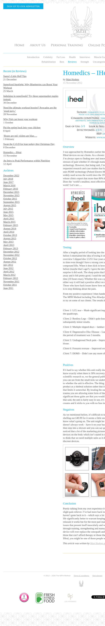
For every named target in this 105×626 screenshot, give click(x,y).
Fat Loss (61, 57)
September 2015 (11, 202)
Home (19, 45)
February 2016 (10, 188)
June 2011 (8, 288)
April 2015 (8, 218)
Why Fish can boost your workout (20, 119)
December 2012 (11, 251)
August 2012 (9, 261)
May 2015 (8, 215)
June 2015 (8, 212)
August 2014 (9, 228)
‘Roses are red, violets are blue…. (20, 135)
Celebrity (48, 57)
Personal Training (67, 45)
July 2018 (8, 179)
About (37, 45)
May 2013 (8, 241)
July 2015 (8, 208)
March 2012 (9, 275)
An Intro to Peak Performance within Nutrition (26, 160)
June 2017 (8, 182)
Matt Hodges (72, 79)
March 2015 (9, 222)
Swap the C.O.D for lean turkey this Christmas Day (29, 144)
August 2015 (9, 205)
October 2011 (10, 285)
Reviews (72, 61)
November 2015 (11, 195)
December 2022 (11, 175)
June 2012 (8, 268)
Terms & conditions (81, 576)
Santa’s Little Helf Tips (15, 76)
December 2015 (11, 192)
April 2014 (8, 232)
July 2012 (8, 265)
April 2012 (8, 271)
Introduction (33, 57)
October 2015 (10, 198)
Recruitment (97, 576)
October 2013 (10, 235)
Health (72, 57)
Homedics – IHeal (12, 152)
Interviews (85, 57)
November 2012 (11, 255)
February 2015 (10, 225)
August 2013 (9, 238)
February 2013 (10, 248)
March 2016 (9, 185)
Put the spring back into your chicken (21, 127)
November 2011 (11, 281)
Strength (85, 61)
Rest (62, 61)
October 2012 (10, 258)
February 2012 (10, 278)
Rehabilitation (49, 61)
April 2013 (8, 245)
